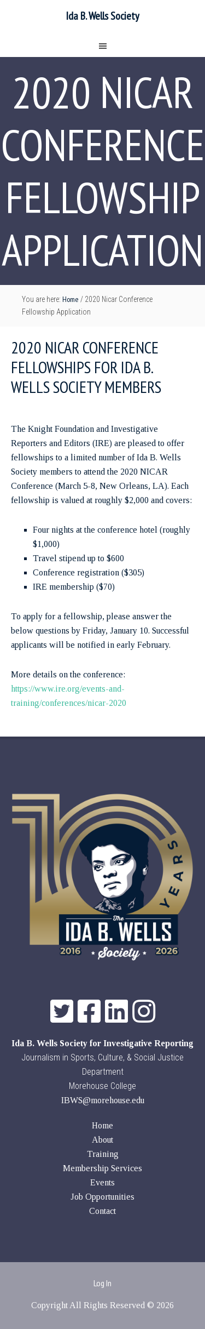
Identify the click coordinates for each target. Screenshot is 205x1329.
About (102, 1139)
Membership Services (102, 1168)
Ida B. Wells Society (102, 16)
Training (103, 1154)
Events (102, 1182)
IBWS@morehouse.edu (102, 1100)
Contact (102, 1211)
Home (102, 1125)
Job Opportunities (102, 1196)
